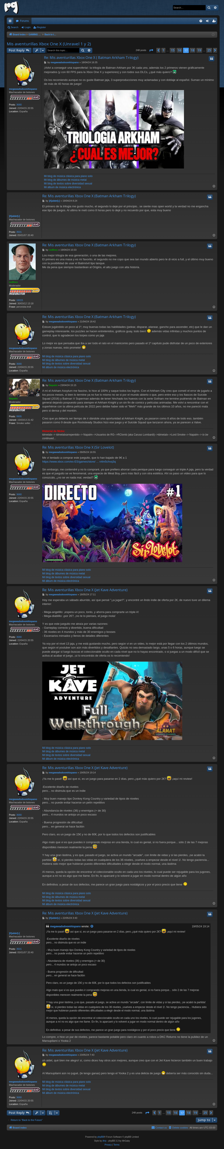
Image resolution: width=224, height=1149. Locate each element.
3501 (19, 232)
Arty (105, 1141)
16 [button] (179, 50)
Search (14, 27)
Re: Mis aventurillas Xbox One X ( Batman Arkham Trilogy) (91, 57)
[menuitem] (201, 21)
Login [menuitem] (208, 21)
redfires (13, 282)
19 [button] (199, 50)
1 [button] (163, 50)
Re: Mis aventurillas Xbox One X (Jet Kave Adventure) (85, 590)
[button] (151, 50)
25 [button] (209, 50)
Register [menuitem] (215, 21)
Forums (24, 20)
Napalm (13, 398)
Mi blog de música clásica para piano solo (68, 176)
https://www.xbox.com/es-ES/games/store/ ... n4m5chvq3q (79, 461)
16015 (19, 300)
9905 (19, 416)
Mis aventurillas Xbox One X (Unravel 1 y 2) (49, 44)
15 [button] (172, 50)
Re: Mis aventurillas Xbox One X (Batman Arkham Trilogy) (89, 196)
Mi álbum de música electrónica (62, 187)
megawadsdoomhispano (23, 89)
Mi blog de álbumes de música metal (65, 179)
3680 (19, 104)
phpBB (100, 1137)
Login (28, 27)
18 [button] (192, 50)
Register (41, 27)
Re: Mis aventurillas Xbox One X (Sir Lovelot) (78, 447)
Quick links (11, 21)
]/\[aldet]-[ (14, 216)
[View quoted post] (92, 926)
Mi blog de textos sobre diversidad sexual (68, 183)
